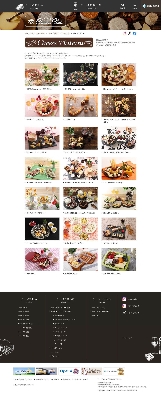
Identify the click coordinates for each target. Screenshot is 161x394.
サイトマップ (127, 338)
